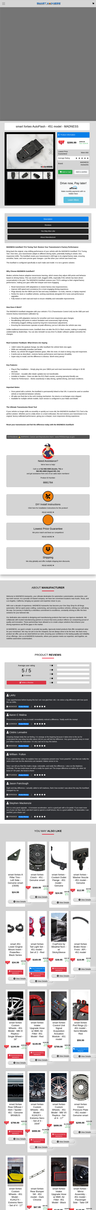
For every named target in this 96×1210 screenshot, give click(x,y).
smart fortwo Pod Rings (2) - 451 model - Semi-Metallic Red (80, 1028)
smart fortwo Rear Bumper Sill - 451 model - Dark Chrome (37, 1194)
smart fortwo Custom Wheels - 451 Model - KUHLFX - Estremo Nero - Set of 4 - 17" (15, 1197)
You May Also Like (48, 231)
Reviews (48, 225)
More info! (85, 153)
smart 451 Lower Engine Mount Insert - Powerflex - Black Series (15, 949)
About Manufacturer (48, 237)
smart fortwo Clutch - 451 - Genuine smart (37, 877)
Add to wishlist (81, 172)
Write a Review (26, 683)
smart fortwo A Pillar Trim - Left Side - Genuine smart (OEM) (15, 880)
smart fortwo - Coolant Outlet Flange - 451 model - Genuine (58, 880)
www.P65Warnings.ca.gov (65, 437)
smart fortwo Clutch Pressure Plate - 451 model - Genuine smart (80, 1110)
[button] (50, 151)
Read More (48, 537)
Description (48, 219)
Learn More (73, 200)
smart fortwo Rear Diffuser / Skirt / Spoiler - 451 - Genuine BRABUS (15, 1110)
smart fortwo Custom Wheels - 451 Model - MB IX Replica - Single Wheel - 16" (15, 1030)
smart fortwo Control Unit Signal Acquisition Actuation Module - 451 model (59, 1030)
